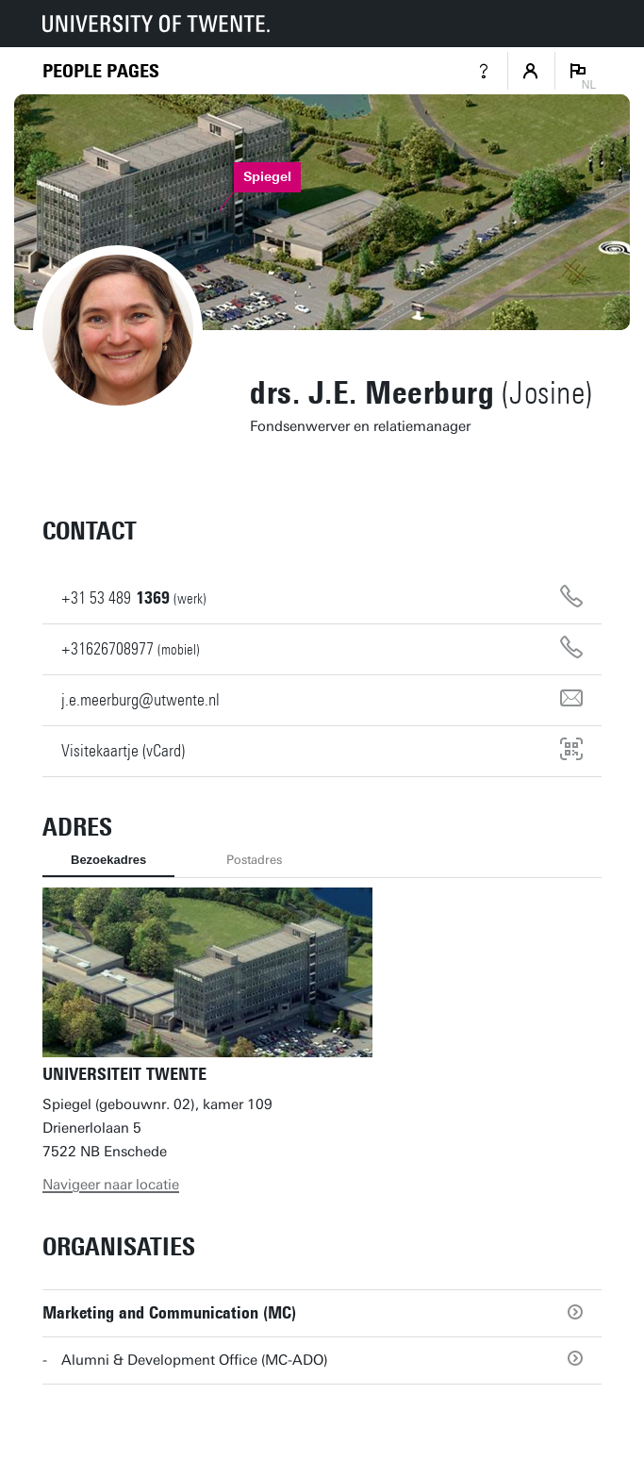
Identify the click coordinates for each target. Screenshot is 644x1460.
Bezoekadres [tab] (108, 860)
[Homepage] (100, 71)
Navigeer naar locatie (110, 1184)
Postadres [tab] (254, 860)
